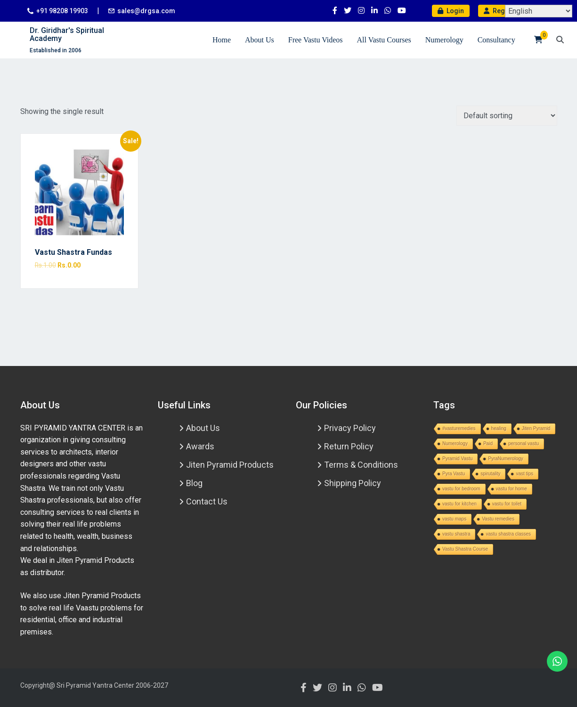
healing (498, 428)
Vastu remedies (498, 518)
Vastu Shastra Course (465, 549)
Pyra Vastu (453, 473)
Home (221, 40)
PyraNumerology (505, 458)
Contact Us (207, 501)
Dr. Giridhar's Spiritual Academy (67, 34)
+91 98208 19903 (62, 11)
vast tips (524, 473)
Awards (200, 446)
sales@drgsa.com (146, 11)
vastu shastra (456, 533)
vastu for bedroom (461, 488)
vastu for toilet (506, 503)
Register (501, 11)
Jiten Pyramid (536, 428)
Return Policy (349, 446)
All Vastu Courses (384, 40)
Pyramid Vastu (457, 458)
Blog (194, 483)
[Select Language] (538, 11)
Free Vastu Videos (315, 40)
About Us (259, 40)
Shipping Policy (352, 483)
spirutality (490, 473)
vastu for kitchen (459, 503)
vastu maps (454, 518)
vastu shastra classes (508, 533)
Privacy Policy (350, 428)
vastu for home (511, 488)
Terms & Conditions (361, 465)
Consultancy (496, 40)
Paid (488, 443)
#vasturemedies (459, 428)
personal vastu (523, 443)
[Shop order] (506, 116)
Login (451, 11)
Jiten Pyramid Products (230, 465)
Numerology (444, 40)
